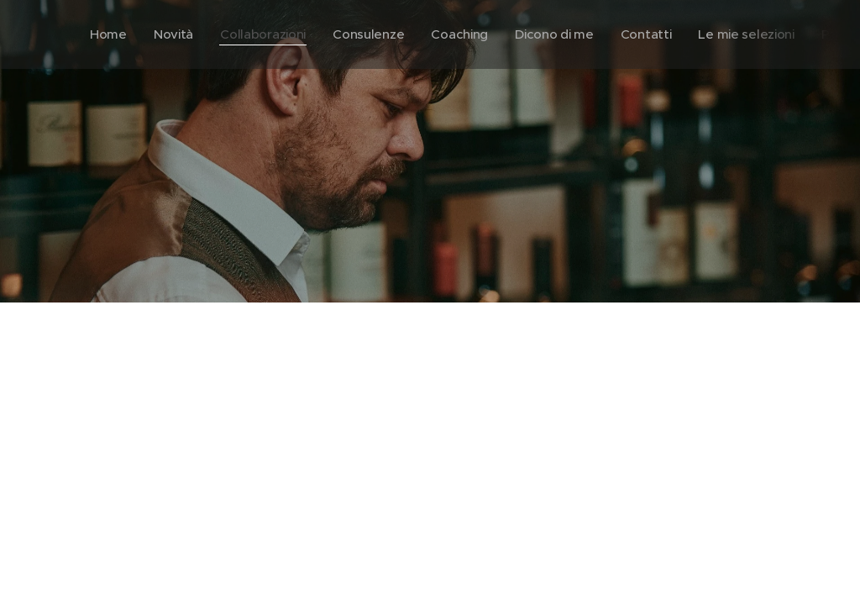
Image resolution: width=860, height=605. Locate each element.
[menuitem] (113, 34)
